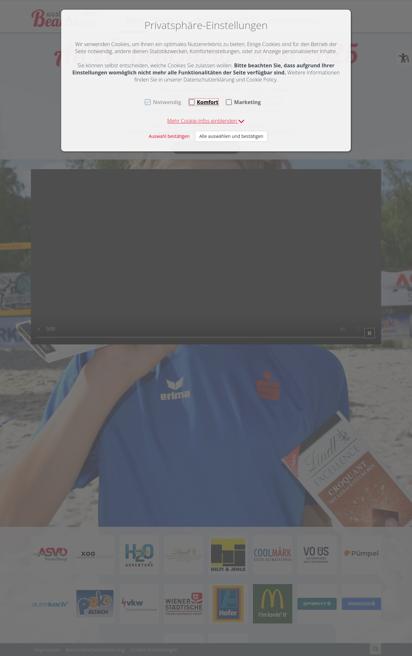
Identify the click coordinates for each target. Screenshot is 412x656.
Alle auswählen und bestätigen (231, 136)
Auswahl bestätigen (169, 136)
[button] (206, 120)
